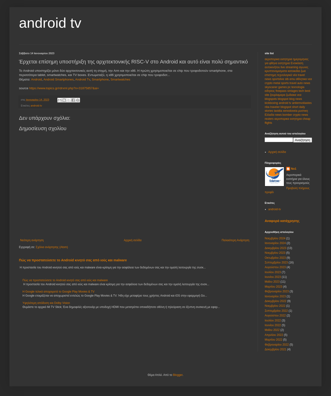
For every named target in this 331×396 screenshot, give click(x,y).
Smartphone (100, 79)
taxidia (278, 110)
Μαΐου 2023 (272, 281)
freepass (281, 91)
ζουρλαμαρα (278, 95)
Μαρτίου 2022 (273, 339)
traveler (275, 107)
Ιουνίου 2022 (273, 325)
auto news (303, 83)
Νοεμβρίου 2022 (275, 305)
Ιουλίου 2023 (273, 272)
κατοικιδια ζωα (297, 71)
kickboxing (272, 103)
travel (293, 83)
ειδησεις (270, 91)
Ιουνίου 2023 (273, 277)
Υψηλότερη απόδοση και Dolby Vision (46, 303)
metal (277, 83)
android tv (50, 23)
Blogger (178, 375)
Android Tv (82, 79)
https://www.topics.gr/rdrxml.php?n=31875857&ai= (64, 88)
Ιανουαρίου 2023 (275, 296)
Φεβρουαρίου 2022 (277, 344)
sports (285, 83)
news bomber (284, 114)
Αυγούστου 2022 (275, 315)
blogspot (283, 99)
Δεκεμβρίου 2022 (275, 301)
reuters (269, 118)
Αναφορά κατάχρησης (282, 221)
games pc (284, 87)
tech (302, 91)
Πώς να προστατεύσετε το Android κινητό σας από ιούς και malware (73, 260)
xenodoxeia (290, 110)
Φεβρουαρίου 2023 (277, 291)
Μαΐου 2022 (272, 330)
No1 (293, 168)
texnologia (297, 87)
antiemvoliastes (302, 103)
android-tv (36, 105)
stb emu (290, 79)
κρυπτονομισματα (276, 71)
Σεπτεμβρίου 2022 (276, 310)
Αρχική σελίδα (133, 240)
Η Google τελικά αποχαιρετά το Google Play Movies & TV (58, 291)
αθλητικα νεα (304, 79)
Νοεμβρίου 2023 (275, 252)
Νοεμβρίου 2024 (275, 238)
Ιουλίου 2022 (273, 320)
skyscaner (271, 87)
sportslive (278, 79)
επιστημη (271, 75)
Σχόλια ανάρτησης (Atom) (52, 247)
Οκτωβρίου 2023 (275, 257)
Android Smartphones (58, 79)
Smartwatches (120, 79)
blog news (295, 99)
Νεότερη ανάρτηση (32, 240)
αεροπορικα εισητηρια (279, 59)
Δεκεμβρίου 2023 (275, 248)
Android (36, 79)
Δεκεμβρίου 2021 (275, 349)
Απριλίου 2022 (274, 335)
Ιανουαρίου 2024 (275, 243)
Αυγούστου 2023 (275, 267)
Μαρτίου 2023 (273, 286)
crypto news (300, 114)
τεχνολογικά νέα (287, 75)
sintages (293, 91)
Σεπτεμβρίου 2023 (276, 262)
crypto (269, 83)
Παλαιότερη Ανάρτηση (235, 240)
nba (267, 107)
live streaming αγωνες (294, 67)
